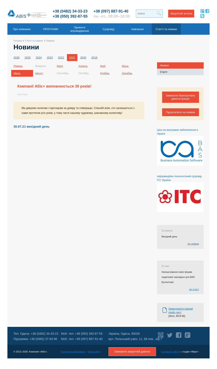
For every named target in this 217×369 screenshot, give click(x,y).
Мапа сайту (94, 351)
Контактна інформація (73, 351)
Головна (17, 40)
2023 (50, 57)
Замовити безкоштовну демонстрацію (180, 97)
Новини (50, 40)
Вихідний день (169, 236)
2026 (16, 57)
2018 (94, 57)
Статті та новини (34, 40)
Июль (16, 73)
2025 (28, 57)
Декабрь (127, 73)
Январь (18, 66)
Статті (163, 72)
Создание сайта (170, 351)
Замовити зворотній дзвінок (132, 351)
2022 (61, 57)
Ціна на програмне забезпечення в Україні (180, 147)
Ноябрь (105, 73)
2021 (72, 57)
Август (39, 73)
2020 (83, 57)
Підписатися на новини (180, 112)
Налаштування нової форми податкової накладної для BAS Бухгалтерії (178, 277)
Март (60, 66)
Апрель (83, 66)
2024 (39, 57)
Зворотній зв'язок (181, 13)
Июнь (125, 66)
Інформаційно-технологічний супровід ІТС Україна (180, 193)
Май (103, 66)
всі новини (193, 243)
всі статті (194, 289)
